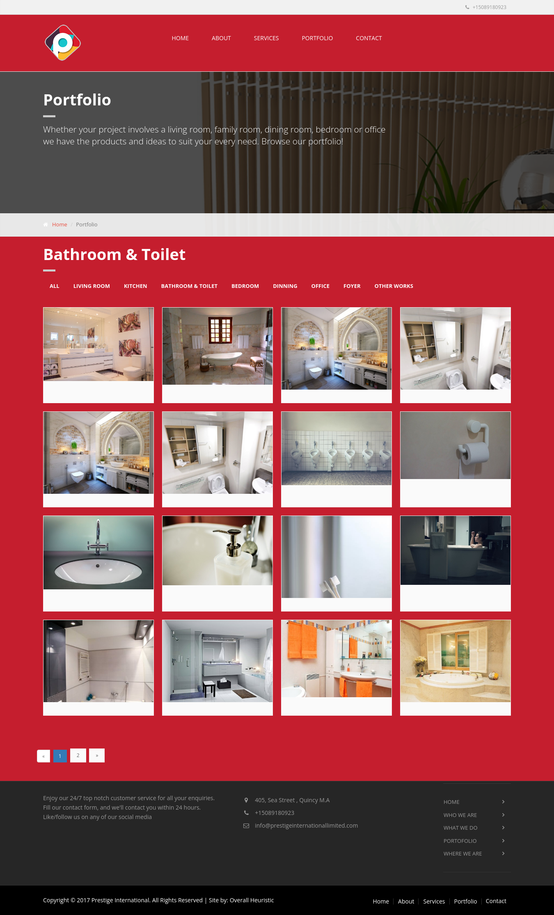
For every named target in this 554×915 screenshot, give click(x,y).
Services (266, 38)
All (55, 286)
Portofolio (460, 840)
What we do (461, 827)
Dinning (285, 286)
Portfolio (317, 38)
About (221, 38)
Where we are (463, 853)
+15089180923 (485, 7)
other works (394, 286)
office (320, 286)
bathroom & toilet (189, 286)
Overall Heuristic (252, 900)
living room (91, 286)
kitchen (135, 286)
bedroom (245, 286)
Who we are (460, 815)
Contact (369, 38)
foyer (351, 286)
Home (180, 38)
